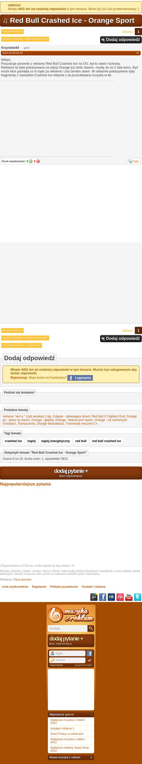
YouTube (129, 597)
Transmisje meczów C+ (81, 423)
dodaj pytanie (71, 473)
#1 (137, 53)
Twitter (137, 597)
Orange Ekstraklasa (50, 423)
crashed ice (13, 441)
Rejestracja (19, 377)
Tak (30, 161)
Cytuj (135, 161)
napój (31, 441)
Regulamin (39, 586)
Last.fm (120, 597)
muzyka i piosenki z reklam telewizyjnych (25, 39)
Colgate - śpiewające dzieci (71, 416)
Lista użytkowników (15, 586)
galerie (69, 714)
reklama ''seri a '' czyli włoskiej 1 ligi (27, 416)
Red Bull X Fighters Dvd (108, 416)
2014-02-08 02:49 (12, 53)
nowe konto (56, 665)
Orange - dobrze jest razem (74, 420)
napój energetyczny (55, 441)
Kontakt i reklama (93, 586)
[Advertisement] (71, 204)
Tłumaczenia (26, 423)
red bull (80, 441)
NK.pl (111, 597)
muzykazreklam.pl (12, 31)
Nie (38, 161)
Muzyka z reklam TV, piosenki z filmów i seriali (71, 615)
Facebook (102, 597)
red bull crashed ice (106, 441)
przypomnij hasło (83, 665)
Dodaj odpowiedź (123, 39)
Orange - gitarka (42, 420)
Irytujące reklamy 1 (62, 728)
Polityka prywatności (64, 586)
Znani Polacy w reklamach (66, 733)
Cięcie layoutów (22, 579)
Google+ (94, 597)
